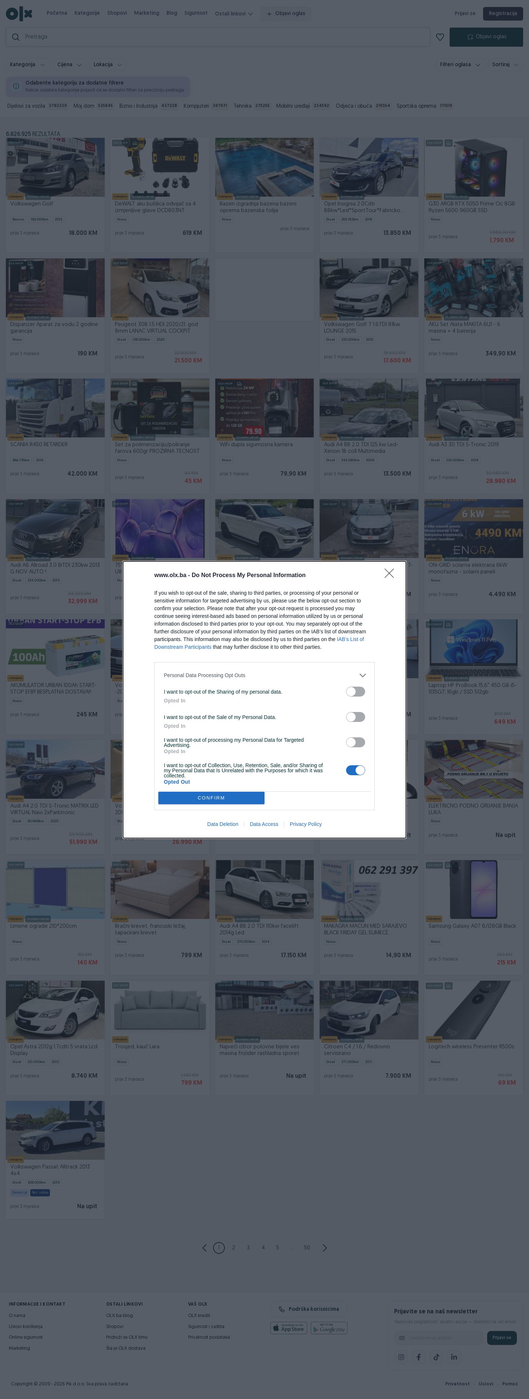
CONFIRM (211, 798)
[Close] (392, 576)
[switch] (355, 692)
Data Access (264, 824)
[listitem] (264, 675)
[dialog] (264, 699)
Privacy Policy (306, 824)
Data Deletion (222, 824)
